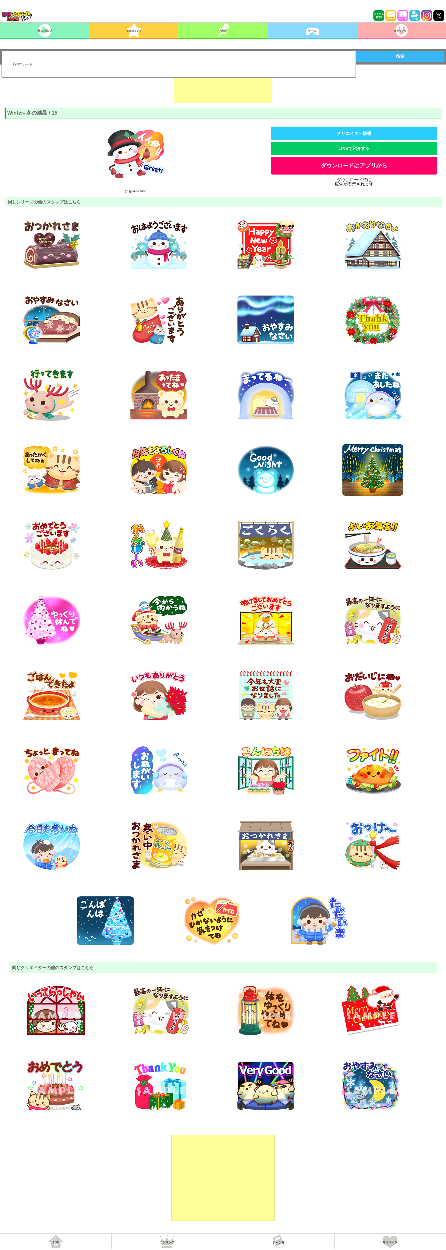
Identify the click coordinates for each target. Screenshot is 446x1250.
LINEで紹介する (354, 148)
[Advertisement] (223, 87)
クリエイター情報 (354, 133)
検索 (400, 55)
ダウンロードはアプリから (354, 166)
